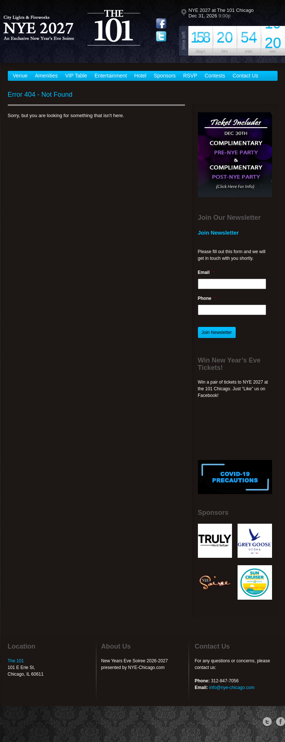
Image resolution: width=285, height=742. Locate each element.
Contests (215, 76)
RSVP (190, 76)
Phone (207, 298)
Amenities (46, 76)
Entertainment (111, 76)
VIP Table (76, 76)
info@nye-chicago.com (231, 687)
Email (206, 272)
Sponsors (165, 76)
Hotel (140, 76)
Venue (20, 76)
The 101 (16, 660)
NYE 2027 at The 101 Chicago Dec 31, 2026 (221, 13)
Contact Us (245, 76)
